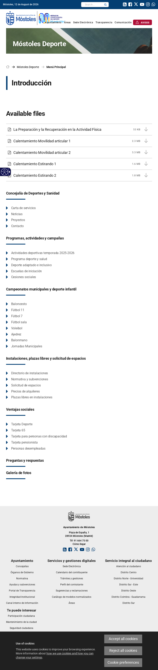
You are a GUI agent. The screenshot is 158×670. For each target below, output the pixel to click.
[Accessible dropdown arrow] (9, 172)
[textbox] (91, 4)
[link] (125, 4)
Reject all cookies (123, 651)
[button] (105, 4)
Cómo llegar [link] (79, 544)
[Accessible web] (4, 172)
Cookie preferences (123, 662)
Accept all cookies (123, 639)
